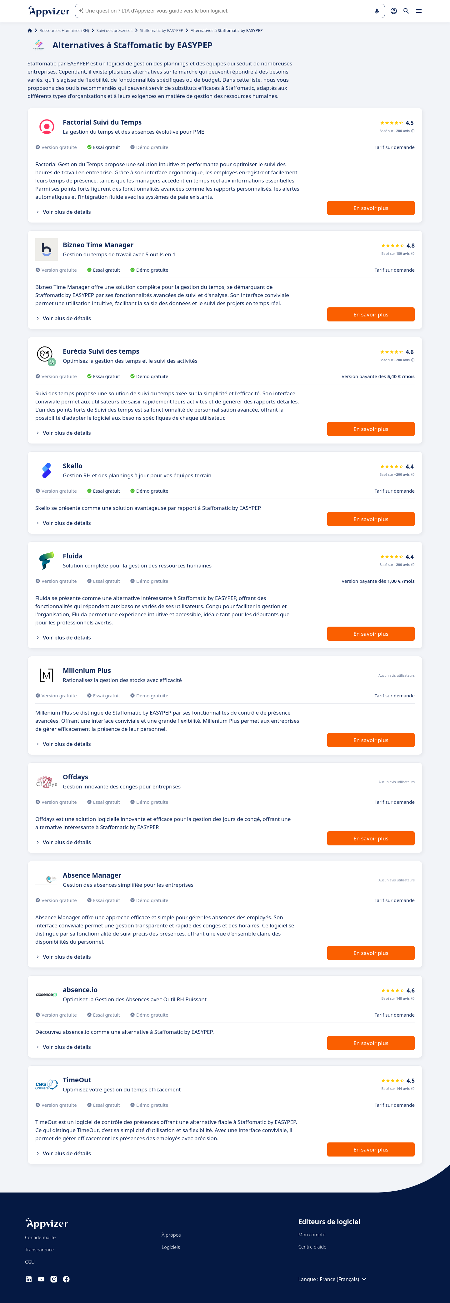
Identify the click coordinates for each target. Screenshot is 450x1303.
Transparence (39, 1249)
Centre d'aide (312, 1247)
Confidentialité (40, 1237)
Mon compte (312, 1234)
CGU (30, 1262)
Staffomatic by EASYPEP (161, 30)
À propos (171, 1235)
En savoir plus (370, 208)
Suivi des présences (114, 30)
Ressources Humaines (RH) (64, 30)
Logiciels (171, 1247)
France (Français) (344, 1279)
